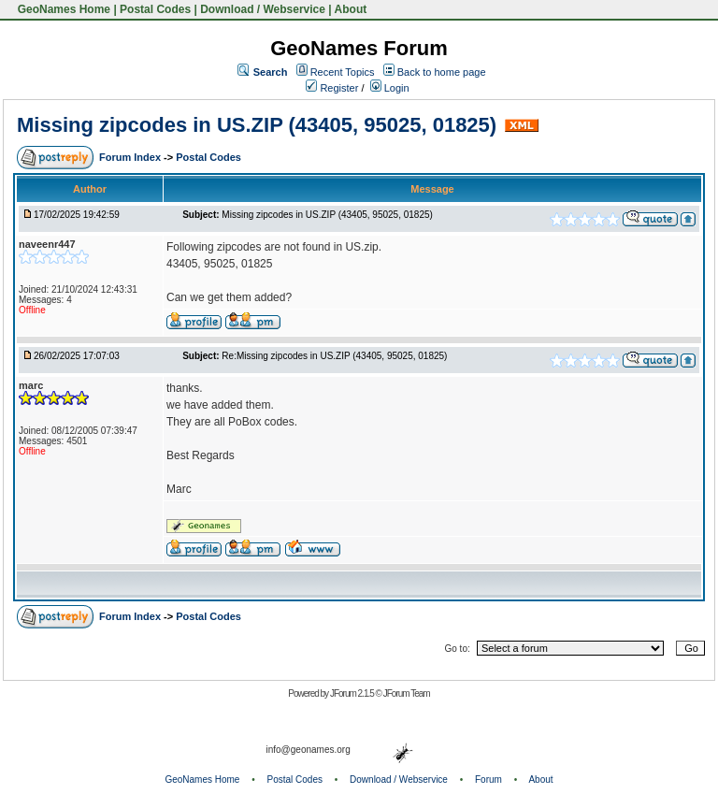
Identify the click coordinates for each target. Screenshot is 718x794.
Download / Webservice (262, 9)
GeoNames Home (62, 9)
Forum (488, 779)
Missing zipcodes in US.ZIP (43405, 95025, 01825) (256, 125)
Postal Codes (155, 9)
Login (389, 88)
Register (332, 88)
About (351, 9)
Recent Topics (342, 72)
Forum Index (131, 157)
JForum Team (406, 693)
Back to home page (441, 72)
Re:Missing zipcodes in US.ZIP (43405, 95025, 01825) (334, 356)
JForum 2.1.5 (353, 693)
